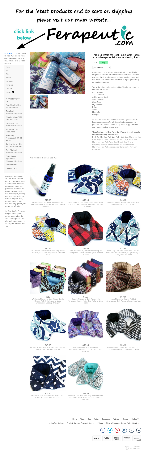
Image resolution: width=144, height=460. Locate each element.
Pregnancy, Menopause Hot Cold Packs (14, 138)
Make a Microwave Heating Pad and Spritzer (122, 423)
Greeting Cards (11, 168)
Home (8, 67)
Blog (7, 74)
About (8, 71)
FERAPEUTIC (11, 53)
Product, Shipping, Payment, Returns (80, 423)
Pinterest (9, 85)
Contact (9, 89)
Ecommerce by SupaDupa (135, 447)
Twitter (8, 78)
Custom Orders (11, 165)
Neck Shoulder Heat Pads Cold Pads (106, 137)
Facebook (9, 81)
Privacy (100, 423)
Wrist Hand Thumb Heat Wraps (120, 142)
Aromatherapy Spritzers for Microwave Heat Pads (14, 158)
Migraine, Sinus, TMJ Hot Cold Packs (111, 139)
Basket (9, 92)
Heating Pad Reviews (56, 423)
